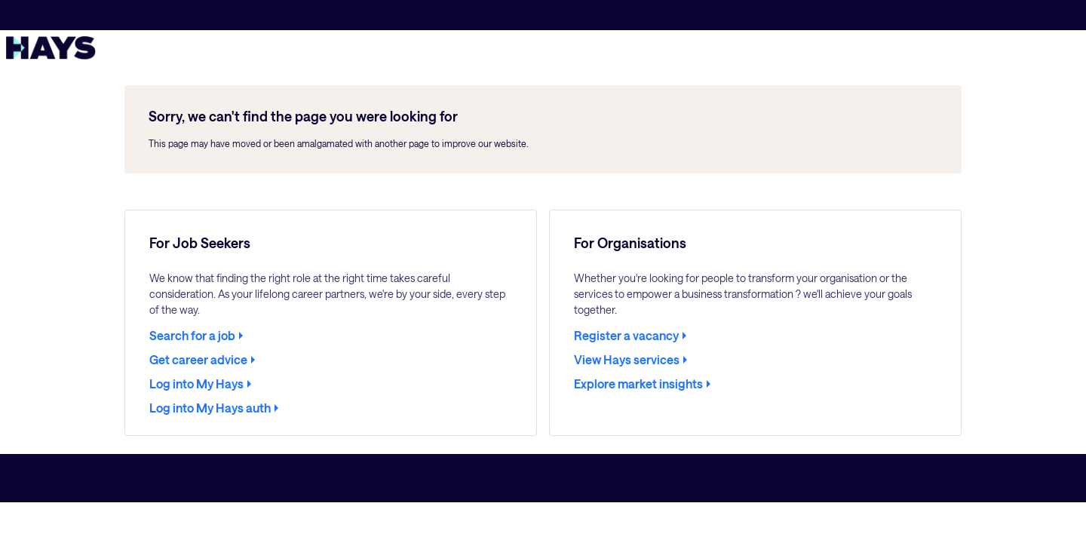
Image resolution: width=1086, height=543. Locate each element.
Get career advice (198, 360)
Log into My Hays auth (210, 408)
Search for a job (192, 336)
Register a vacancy (626, 336)
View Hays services (627, 360)
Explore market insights (638, 384)
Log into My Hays (196, 384)
